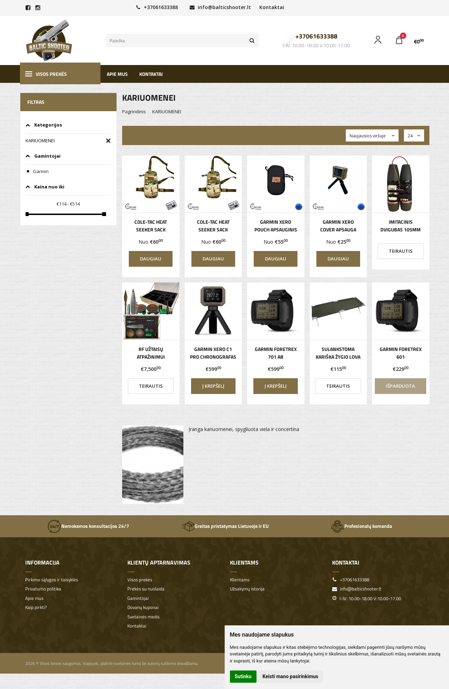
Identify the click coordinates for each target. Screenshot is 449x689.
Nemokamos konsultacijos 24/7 (88, 526)
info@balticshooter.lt (220, 7)
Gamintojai (138, 598)
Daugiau (150, 259)
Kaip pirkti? (36, 607)
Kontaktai (271, 7)
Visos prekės (46, 74)
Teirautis (401, 251)
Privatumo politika (43, 589)
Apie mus (117, 74)
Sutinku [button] (243, 676)
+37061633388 (157, 7)
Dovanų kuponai (143, 607)
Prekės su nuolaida (145, 589)
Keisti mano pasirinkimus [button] (290, 676)
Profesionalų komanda (361, 526)
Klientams (244, 562)
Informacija (42, 562)
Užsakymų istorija (247, 589)
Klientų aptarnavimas (158, 562)
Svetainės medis (143, 616)
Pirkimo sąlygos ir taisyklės (51, 579)
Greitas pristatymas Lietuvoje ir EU (225, 526)
